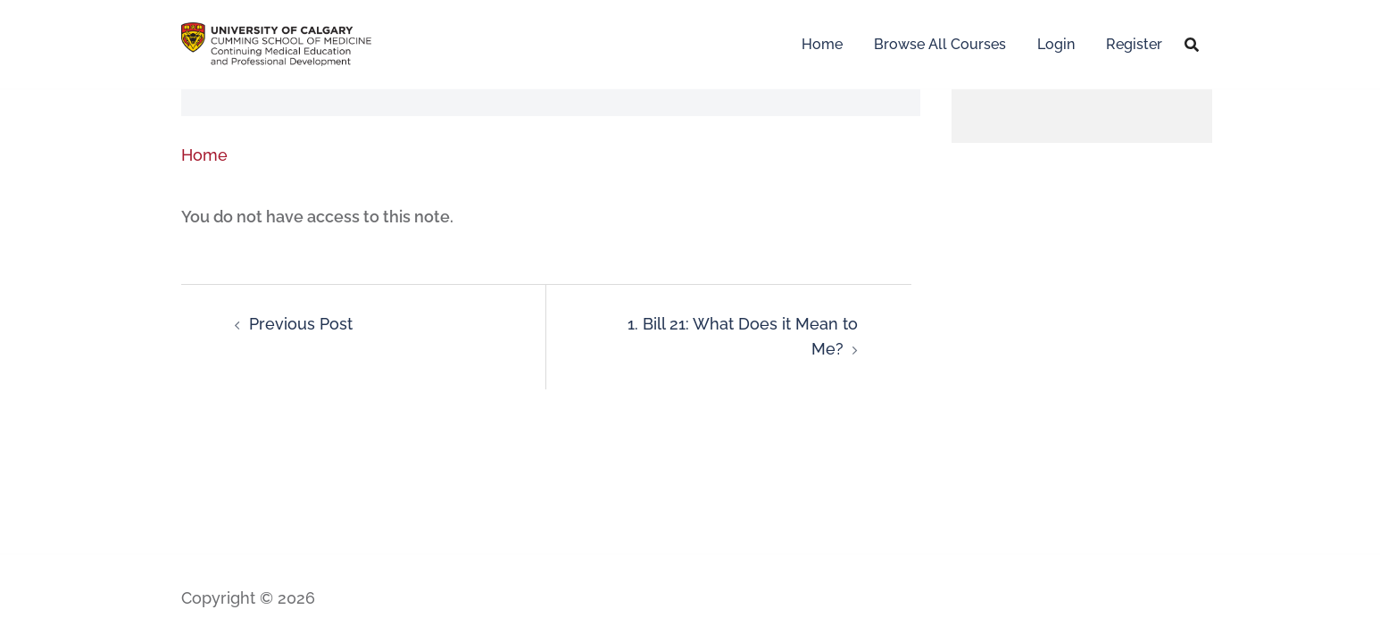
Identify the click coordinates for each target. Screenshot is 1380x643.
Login (1056, 44)
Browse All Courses (940, 44)
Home (822, 44)
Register (1134, 44)
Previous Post (301, 323)
